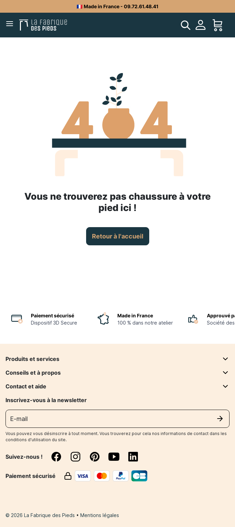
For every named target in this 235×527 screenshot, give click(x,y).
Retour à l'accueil (117, 236)
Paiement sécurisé (52, 315)
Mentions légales (99, 515)
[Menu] (10, 25)
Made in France (135, 315)
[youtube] (118, 456)
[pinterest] (98, 456)
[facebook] (60, 456)
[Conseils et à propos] (225, 372)
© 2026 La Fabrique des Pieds (40, 515)
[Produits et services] (225, 359)
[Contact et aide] (225, 386)
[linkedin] (133, 456)
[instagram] (79, 456)
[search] (185, 25)
